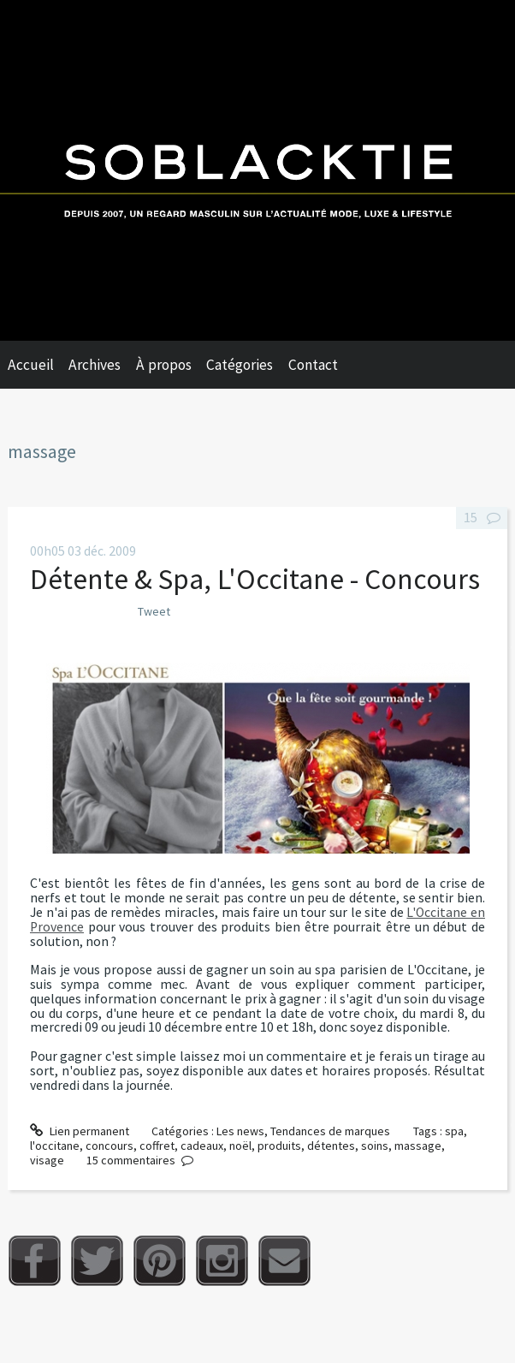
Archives (94, 364)
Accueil (31, 364)
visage (47, 1160)
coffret (157, 1145)
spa (454, 1131)
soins (374, 1145)
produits (279, 1145)
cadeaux (202, 1145)
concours (109, 1145)
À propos (164, 364)
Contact (313, 364)
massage (417, 1145)
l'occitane (55, 1145)
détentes (331, 1145)
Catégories (239, 364)
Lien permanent (79, 1131)
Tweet (154, 611)
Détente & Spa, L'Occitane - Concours (255, 579)
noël (240, 1145)
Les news (240, 1131)
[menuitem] (38, 365)
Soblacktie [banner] (257, 170)
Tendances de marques (330, 1131)
